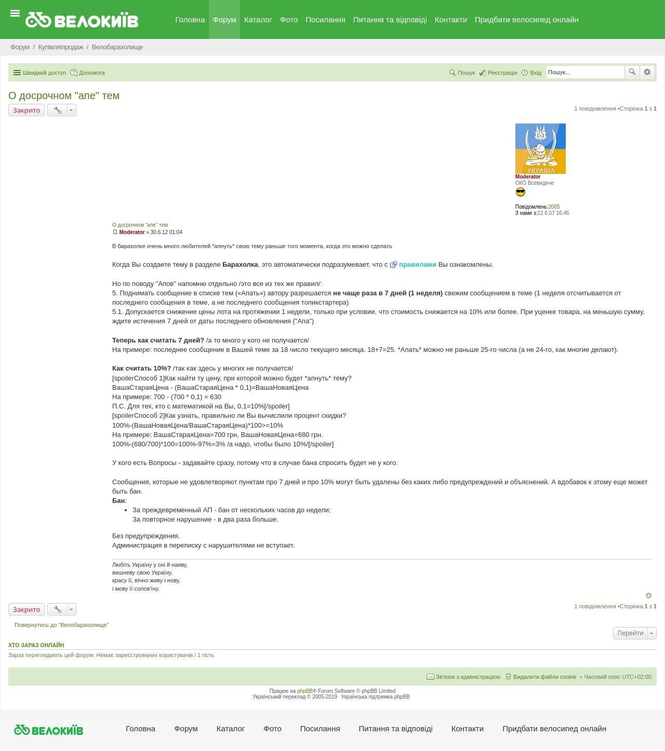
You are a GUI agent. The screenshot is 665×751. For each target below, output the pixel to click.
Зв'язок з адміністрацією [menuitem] (468, 677)
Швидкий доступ (44, 73)
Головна (190, 19)
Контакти (451, 19)
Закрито (26, 110)
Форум (224, 19)
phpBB (305, 691)
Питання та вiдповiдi (390, 19)
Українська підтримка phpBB (375, 697)
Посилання (325, 19)
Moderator (528, 177)
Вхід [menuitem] (535, 73)
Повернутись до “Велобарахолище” (62, 625)
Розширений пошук (647, 72)
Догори (648, 595)
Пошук (632, 72)
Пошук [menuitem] (466, 73)
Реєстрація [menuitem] (502, 73)
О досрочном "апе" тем (63, 95)
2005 (554, 207)
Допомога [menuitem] (91, 73)
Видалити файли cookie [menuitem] (545, 677)
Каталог (258, 19)
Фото (289, 19)
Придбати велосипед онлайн (527, 19)
